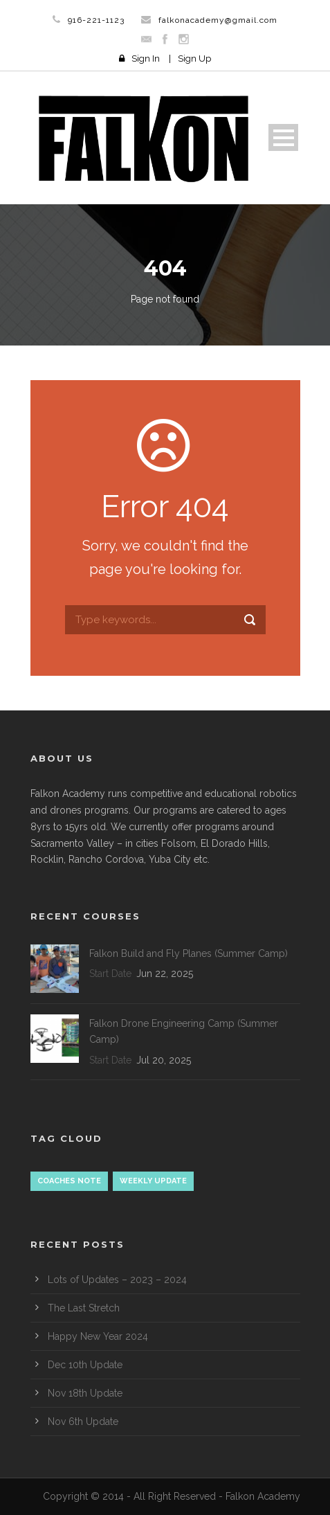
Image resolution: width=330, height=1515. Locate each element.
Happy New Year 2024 (98, 1336)
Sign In (145, 58)
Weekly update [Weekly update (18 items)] (153, 1180)
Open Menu (283, 137)
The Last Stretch (84, 1308)
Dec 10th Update (85, 1364)
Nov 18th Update (85, 1393)
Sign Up (194, 58)
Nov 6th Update (83, 1421)
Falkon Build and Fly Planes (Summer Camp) (188, 953)
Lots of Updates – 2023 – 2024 (117, 1279)
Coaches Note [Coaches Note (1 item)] (69, 1180)
